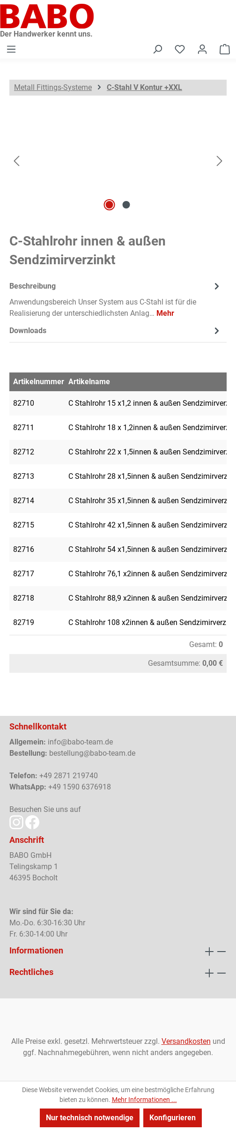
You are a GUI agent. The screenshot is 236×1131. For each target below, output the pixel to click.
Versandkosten (186, 1041)
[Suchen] (157, 49)
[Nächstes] (220, 160)
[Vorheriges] (16, 160)
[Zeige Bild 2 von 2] (126, 204)
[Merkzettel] (180, 49)
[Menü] (11, 49)
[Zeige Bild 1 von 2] (109, 204)
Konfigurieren (172, 1117)
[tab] (115, 299)
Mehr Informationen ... (144, 1099)
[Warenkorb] (225, 49)
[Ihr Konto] (202, 49)
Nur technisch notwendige (89, 1117)
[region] (118, 160)
